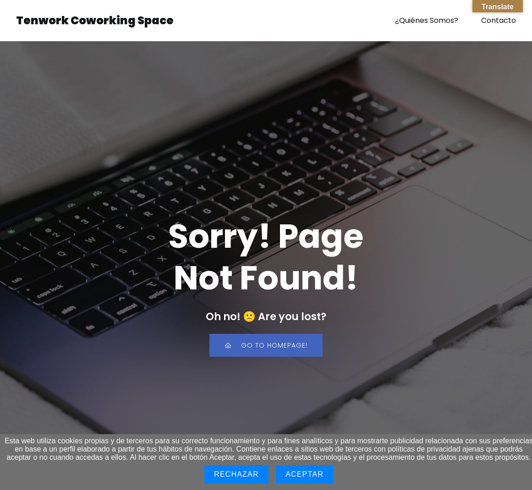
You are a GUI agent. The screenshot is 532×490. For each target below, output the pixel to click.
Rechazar (236, 474)
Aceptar (304, 474)
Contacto (498, 20)
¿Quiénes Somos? (426, 20)
